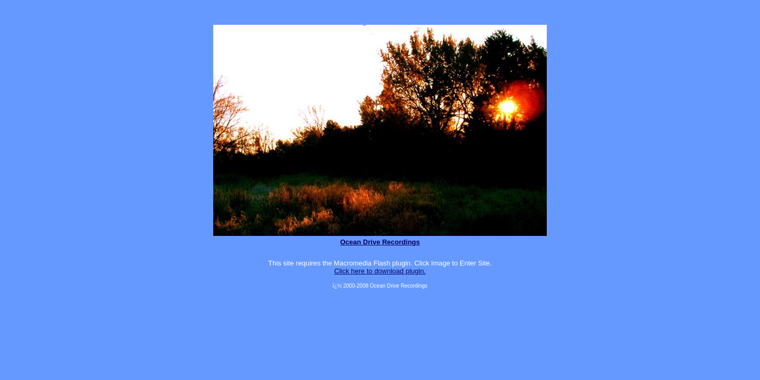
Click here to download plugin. (379, 271)
